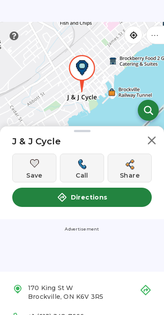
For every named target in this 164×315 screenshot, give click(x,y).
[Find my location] (133, 35)
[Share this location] (130, 168)
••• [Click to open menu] (155, 35)
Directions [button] (82, 197)
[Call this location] (82, 168)
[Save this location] (34, 168)
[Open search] (148, 110)
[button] (152, 142)
